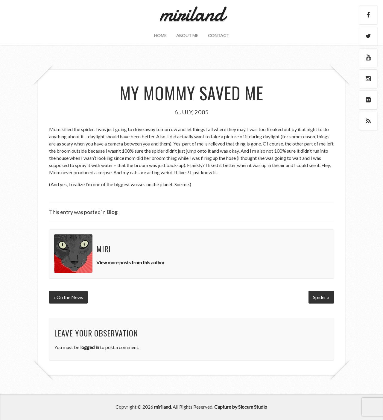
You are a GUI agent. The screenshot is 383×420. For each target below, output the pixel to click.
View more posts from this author (130, 262)
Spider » (321, 297)
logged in (89, 347)
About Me (187, 35)
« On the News (68, 297)
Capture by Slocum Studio (240, 407)
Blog (112, 212)
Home (160, 35)
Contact (218, 35)
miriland (162, 407)
